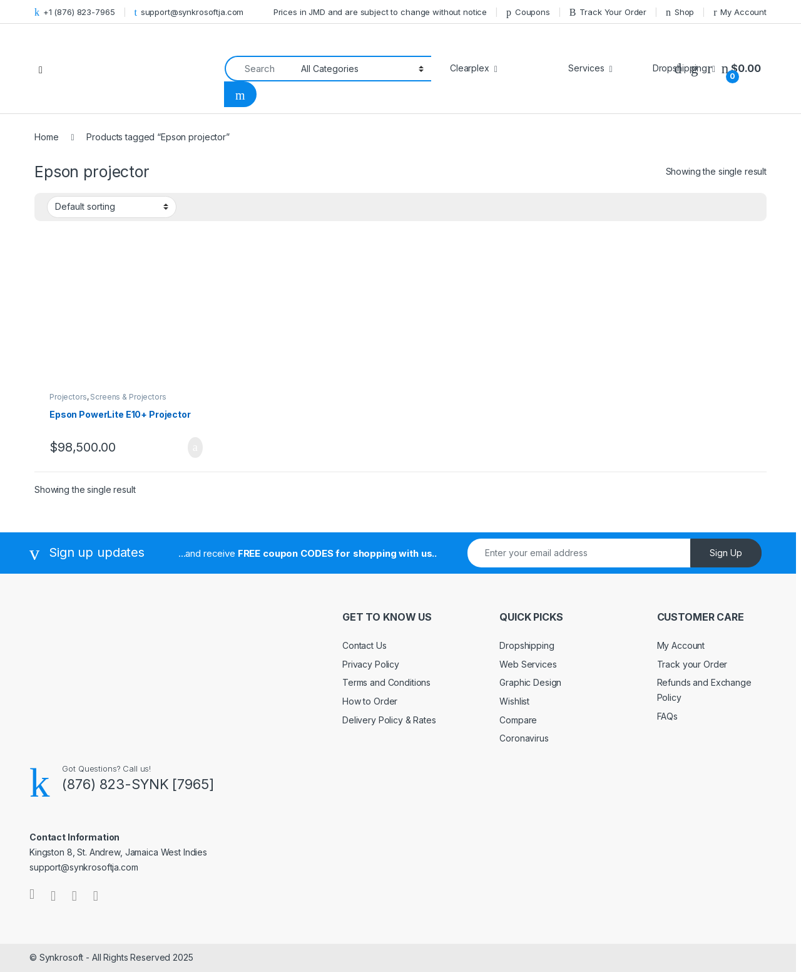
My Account (740, 12)
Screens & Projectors (128, 396)
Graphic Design (530, 682)
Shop (680, 12)
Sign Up (726, 552)
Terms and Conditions (386, 682)
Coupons (528, 12)
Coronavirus (523, 738)
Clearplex (469, 68)
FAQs (667, 716)
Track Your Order (607, 12)
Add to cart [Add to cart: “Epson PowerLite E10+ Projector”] (195, 447)
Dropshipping (526, 645)
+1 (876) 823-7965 (74, 12)
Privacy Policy (370, 664)
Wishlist (514, 701)
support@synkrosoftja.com (188, 12)
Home (46, 137)
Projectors (68, 396)
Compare (518, 720)
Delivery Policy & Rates (389, 720)
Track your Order (692, 664)
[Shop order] (111, 206)
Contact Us (364, 645)
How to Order (369, 701)
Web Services (527, 664)
